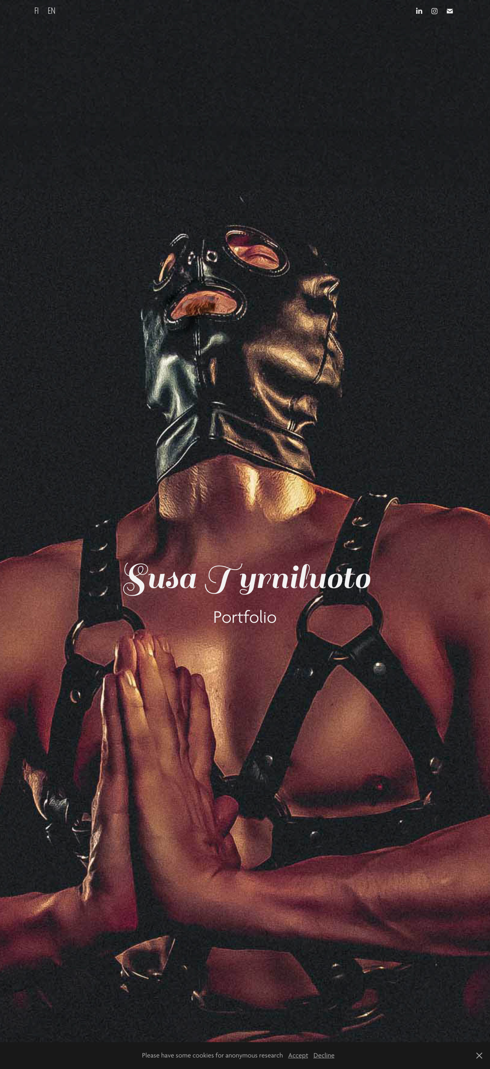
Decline (324, 1055)
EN (52, 11)
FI (36, 11)
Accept (298, 1055)
